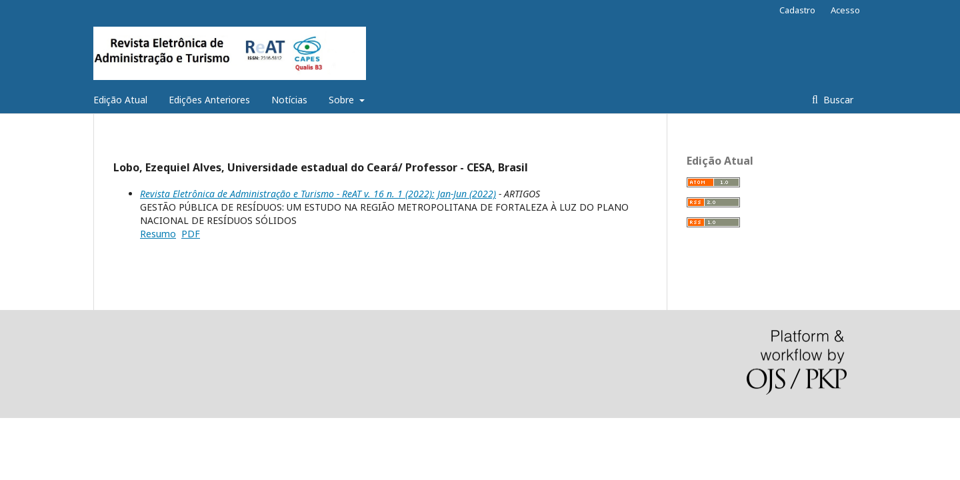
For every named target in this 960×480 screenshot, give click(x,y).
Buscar (837, 99)
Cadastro (797, 10)
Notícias (289, 99)
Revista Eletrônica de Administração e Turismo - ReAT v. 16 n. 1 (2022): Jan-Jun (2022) (318, 193)
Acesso (845, 10)
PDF (190, 233)
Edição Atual (120, 99)
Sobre (343, 99)
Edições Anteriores (209, 99)
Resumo (158, 233)
